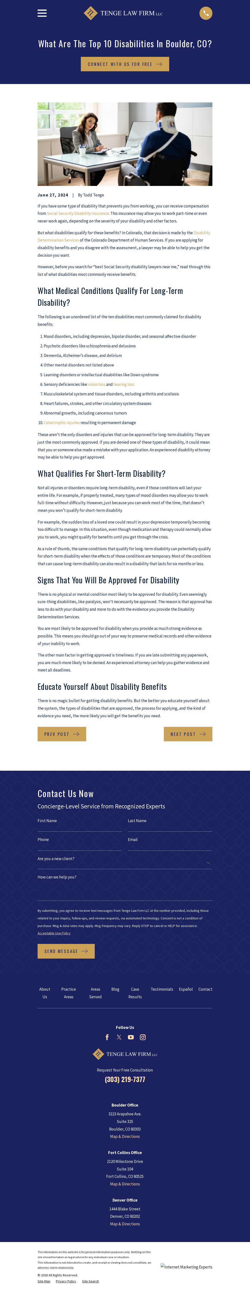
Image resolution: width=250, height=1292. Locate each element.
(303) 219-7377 (125, 1079)
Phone (43, 840)
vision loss (96, 384)
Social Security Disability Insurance (78, 213)
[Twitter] (119, 1037)
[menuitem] (44, 1281)
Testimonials (162, 989)
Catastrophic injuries (62, 422)
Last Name (137, 821)
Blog (115, 989)
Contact (205, 989)
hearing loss (124, 384)
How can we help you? (57, 877)
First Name (47, 821)
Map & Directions (125, 1136)
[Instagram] (143, 1037)
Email (133, 840)
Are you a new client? (56, 859)
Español (186, 989)
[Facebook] (107, 1037)
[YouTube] (131, 1037)
